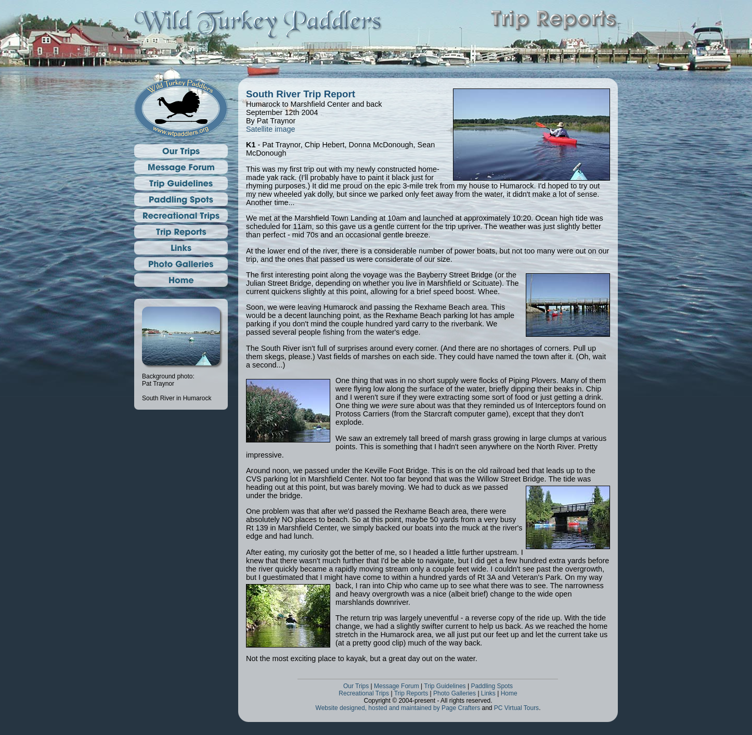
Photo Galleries (454, 693)
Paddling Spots (492, 686)
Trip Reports (411, 693)
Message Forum (396, 686)
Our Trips (356, 686)
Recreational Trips (364, 693)
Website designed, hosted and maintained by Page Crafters (398, 708)
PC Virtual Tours (516, 708)
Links (488, 693)
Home (509, 693)
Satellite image (270, 129)
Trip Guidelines (444, 686)
